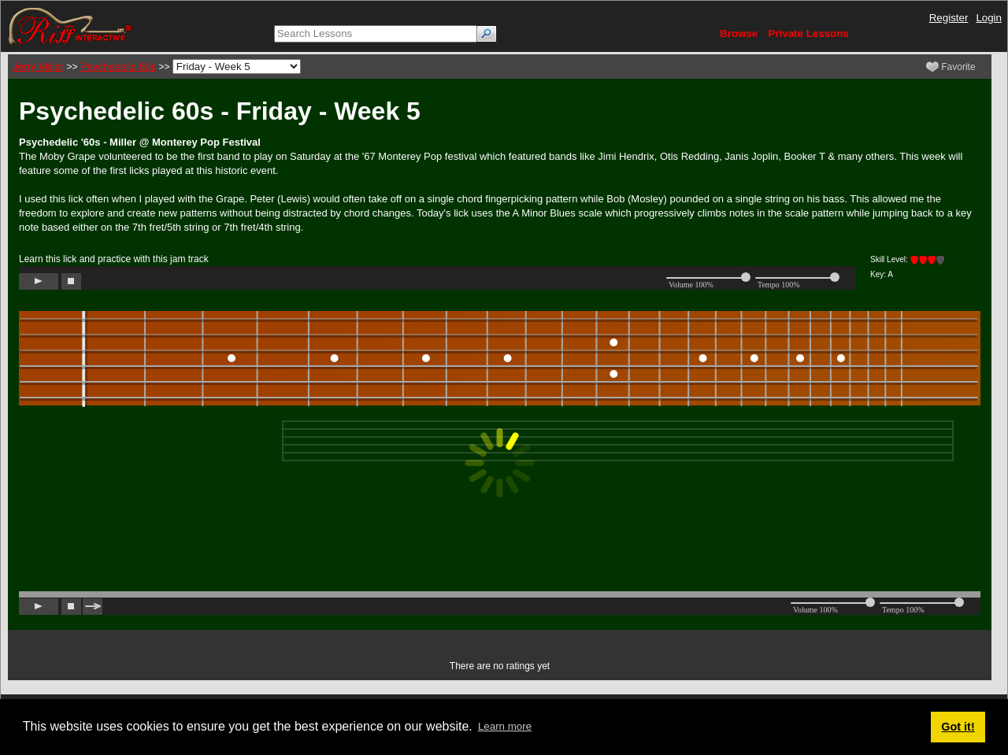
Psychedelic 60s (118, 66)
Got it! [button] (957, 726)
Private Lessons (809, 33)
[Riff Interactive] (70, 25)
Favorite (951, 66)
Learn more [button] (505, 726)
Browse (739, 33)
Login (989, 18)
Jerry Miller (38, 66)
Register (949, 18)
